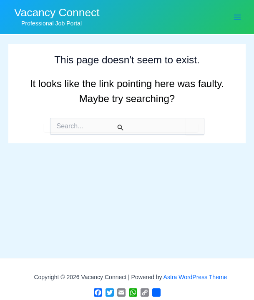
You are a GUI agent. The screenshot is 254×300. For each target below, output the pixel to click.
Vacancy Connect (57, 12)
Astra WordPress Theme (195, 277)
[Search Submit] (121, 127)
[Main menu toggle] (237, 16)
